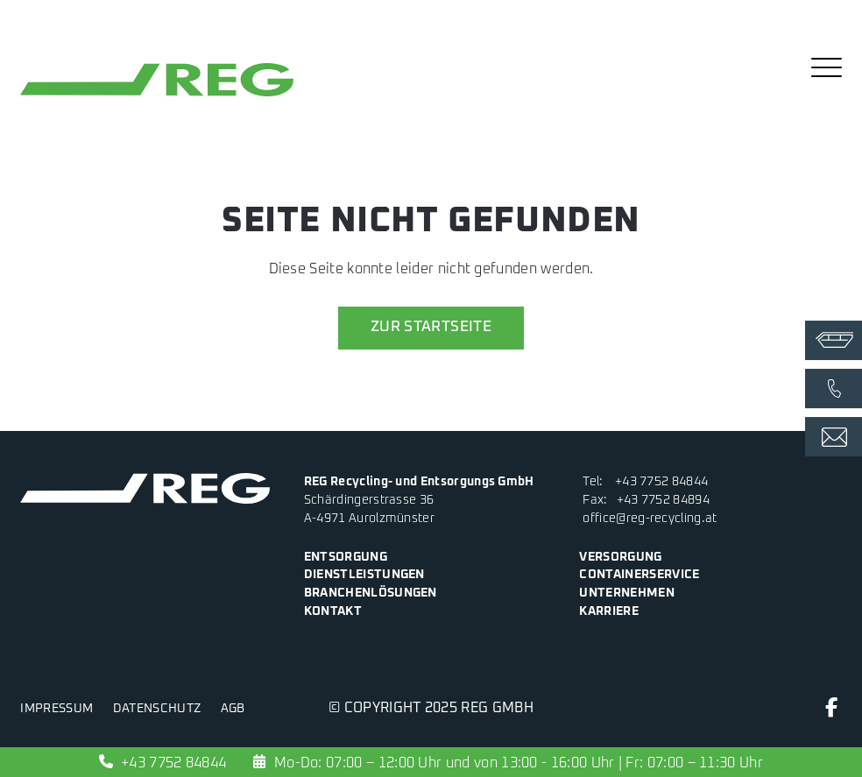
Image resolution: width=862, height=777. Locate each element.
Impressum (56, 709)
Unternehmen (626, 593)
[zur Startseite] (156, 96)
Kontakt (333, 611)
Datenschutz (157, 709)
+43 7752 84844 (661, 482)
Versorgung (620, 557)
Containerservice (639, 575)
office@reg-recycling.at (650, 518)
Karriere (609, 611)
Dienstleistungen (364, 575)
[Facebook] (832, 711)
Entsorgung (345, 557)
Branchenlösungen (370, 593)
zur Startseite (431, 327)
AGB (233, 709)
